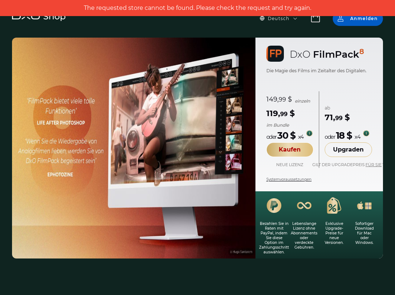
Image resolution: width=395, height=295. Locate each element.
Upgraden (348, 149)
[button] (283, 18)
